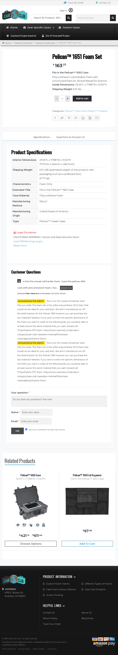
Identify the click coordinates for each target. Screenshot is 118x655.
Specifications (41, 137)
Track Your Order (52, 624)
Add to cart (82, 98)
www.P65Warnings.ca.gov (28, 241)
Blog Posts (87, 618)
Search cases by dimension (113, 18)
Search (69, 18)
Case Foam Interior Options (61, 589)
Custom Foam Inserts (57, 583)
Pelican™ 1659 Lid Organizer (87, 475)
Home (8, 43)
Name (15, 412)
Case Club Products (95, 589)
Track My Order (74, 2)
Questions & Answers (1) (70, 137)
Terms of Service (9, 649)
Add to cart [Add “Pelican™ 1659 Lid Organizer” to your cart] (87, 543)
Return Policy (50, 618)
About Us (86, 612)
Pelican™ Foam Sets (45, 43)
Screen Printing (54, 595)
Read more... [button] (20, 245)
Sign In (66, 10)
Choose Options (31, 543)
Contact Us (103, 2)
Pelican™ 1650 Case (30, 475)
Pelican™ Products (23, 43)
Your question (20, 392)
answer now (66, 288)
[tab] (41, 137)
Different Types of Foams (98, 583)
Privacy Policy (24, 649)
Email (15, 421)
